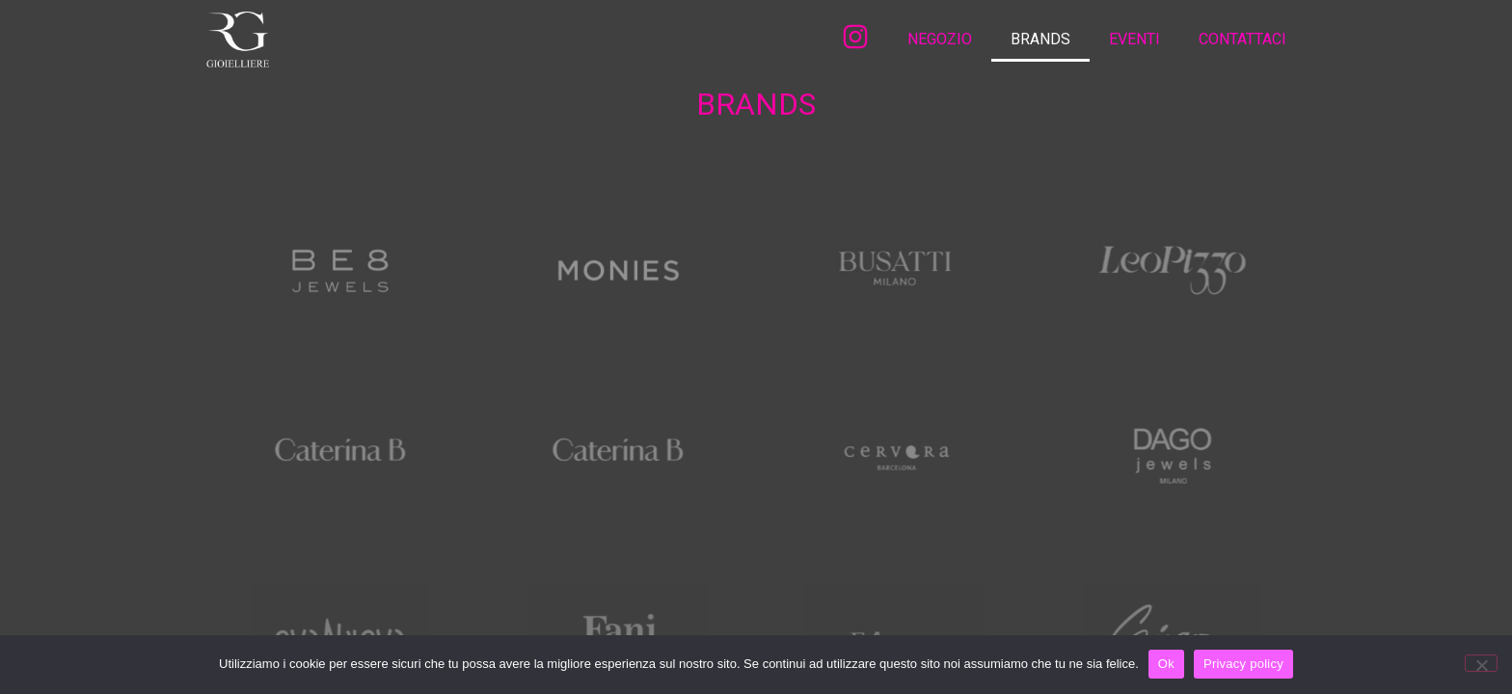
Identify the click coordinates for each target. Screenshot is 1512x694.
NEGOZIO (939, 39)
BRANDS (1040, 39)
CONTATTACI (1242, 39)
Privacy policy (1243, 663)
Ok (1166, 663)
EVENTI (1134, 39)
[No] (1481, 663)
